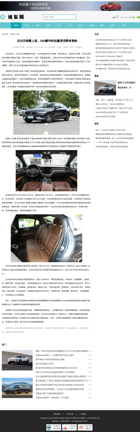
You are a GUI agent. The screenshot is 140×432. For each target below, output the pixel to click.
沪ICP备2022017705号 (79, 421)
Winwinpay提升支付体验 (105, 116)
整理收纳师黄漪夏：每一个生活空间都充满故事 (115, 138)
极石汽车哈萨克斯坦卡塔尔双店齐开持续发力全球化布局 (60, 385)
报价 (16, 25)
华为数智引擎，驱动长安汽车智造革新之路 (113, 69)
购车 (102, 25)
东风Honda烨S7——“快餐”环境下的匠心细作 (55, 355)
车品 (59, 25)
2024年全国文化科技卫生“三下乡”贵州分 (112, 112)
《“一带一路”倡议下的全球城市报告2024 (112, 142)
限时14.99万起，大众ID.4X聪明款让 (110, 104)
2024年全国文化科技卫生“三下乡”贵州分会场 (114, 40)
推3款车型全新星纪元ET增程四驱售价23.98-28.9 (56, 368)
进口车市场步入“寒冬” (45, 364)
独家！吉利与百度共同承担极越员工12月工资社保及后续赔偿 (62, 351)
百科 (70, 25)
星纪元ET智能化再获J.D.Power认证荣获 (112, 65)
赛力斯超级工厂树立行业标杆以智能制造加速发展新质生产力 (62, 381)
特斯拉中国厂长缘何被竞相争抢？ (50, 393)
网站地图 (57, 414)
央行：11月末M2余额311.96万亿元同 (111, 130)
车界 (124, 25)
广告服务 (83, 414)
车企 (81, 25)
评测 (91, 25)
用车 (113, 25)
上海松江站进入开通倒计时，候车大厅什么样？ (115, 108)
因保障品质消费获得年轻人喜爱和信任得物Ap (114, 134)
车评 (27, 25)
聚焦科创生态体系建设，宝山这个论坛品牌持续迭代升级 (60, 389)
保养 (38, 25)
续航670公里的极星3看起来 (17, 369)
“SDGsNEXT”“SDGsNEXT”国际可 (109, 56)
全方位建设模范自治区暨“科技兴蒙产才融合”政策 (115, 60)
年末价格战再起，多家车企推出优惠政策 (112, 146)
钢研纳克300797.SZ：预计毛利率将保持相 (113, 44)
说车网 (12, 34)
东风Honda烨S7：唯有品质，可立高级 (52, 398)
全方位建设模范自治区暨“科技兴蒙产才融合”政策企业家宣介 (61, 376)
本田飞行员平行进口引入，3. (17, 396)
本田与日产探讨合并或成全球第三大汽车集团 (55, 372)
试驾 (48, 25)
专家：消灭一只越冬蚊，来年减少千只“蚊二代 (114, 100)
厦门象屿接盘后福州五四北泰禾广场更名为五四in (115, 48)
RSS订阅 (70, 414)
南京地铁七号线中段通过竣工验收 (50, 359)
